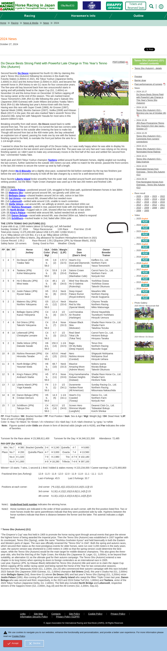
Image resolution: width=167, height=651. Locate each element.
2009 (146, 208)
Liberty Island (22, 179)
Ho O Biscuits (23, 171)
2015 (162, 202)
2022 (162, 196)
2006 (138, 210)
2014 (138, 205)
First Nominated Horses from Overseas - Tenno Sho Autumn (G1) (150, 185)
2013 (146, 205)
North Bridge (17, 209)
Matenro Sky (16, 192)
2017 (138, 202)
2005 (146, 210)
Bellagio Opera (17, 195)
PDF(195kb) (119, 62)
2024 (146, 196)
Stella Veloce (16, 204)
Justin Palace (17, 189)
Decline (34, 643)
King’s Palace (17, 212)
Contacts (56, 613)
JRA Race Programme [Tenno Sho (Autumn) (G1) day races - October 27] (150, 126)
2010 (138, 208)
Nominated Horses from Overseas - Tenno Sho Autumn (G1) (150, 172)
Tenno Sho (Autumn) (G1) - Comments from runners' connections (149, 139)
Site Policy (74, 613)
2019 (154, 199)
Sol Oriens (15, 198)
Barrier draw (140, 80)
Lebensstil (16, 201)
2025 (138, 196)
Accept (13, 643)
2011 (162, 205)
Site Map (38, 613)
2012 (154, 205)
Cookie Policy (95, 613)
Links (23, 613)
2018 (162, 199)
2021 (138, 199)
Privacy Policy (118, 613)
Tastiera (52, 160)
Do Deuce (23, 73)
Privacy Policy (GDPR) (68, 616)
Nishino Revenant (21, 207)
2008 (154, 208)
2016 (146, 202)
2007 (162, 208)
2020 (146, 199)
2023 (154, 196)
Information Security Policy (34, 616)
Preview (138, 76)
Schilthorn (17, 218)
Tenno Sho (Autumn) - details (148, 68)
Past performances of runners (148, 84)
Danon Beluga (19, 215)
